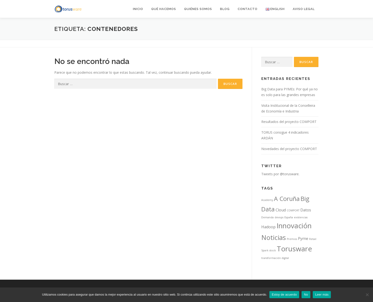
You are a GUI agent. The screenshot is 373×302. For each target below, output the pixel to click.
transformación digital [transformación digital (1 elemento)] (275, 258)
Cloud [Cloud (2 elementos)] (281, 210)
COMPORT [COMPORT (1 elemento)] (293, 210)
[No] (367, 294)
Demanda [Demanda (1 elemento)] (267, 217)
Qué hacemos (163, 9)
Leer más (321, 294)
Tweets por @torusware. (280, 174)
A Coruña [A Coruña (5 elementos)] (287, 199)
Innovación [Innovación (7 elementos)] (294, 225)
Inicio (138, 9)
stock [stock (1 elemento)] (272, 250)
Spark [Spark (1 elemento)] (264, 250)
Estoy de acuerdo (284, 294)
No (306, 294)
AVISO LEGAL (304, 9)
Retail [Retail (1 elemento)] (312, 239)
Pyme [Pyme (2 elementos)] (303, 238)
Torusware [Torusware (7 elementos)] (294, 248)
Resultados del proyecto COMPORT (289, 121)
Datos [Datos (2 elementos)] (305, 210)
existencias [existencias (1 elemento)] (300, 217)
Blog (225, 9)
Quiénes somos (198, 9)
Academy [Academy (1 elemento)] (267, 200)
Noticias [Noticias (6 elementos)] (273, 237)
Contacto (247, 9)
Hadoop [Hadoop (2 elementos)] (268, 226)
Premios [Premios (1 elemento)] (292, 239)
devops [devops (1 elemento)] (279, 217)
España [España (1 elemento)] (288, 217)
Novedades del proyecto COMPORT (289, 148)
